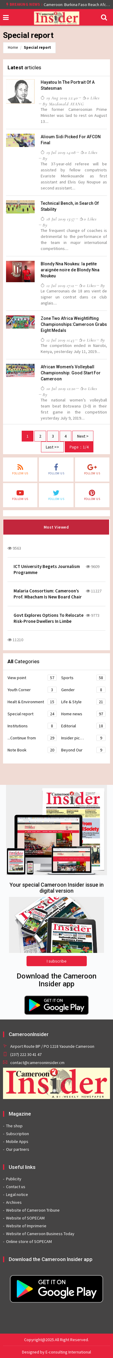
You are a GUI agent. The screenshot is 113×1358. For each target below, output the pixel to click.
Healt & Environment (32, 702)
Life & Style (83, 702)
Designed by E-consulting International (56, 1352)
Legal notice (17, 1194)
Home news (83, 714)
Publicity (13, 1179)
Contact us (15, 1186)
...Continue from (32, 738)
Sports (83, 678)
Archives (14, 1202)
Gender (83, 690)
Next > (83, 436)
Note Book (32, 750)
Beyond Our (83, 750)
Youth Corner (32, 690)
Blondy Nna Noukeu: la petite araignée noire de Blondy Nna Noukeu (70, 269)
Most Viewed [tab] (56, 527)
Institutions (32, 726)
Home (13, 47)
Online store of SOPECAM (29, 1241)
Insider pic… (83, 738)
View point (32, 678)
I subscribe (57, 961)
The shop (14, 1126)
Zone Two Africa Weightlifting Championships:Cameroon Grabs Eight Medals (74, 324)
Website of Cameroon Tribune (33, 1210)
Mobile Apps (17, 1141)
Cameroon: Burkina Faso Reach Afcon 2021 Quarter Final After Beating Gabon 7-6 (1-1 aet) (77, 4)
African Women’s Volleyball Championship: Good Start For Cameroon (71, 372)
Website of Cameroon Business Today (40, 1233)
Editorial (83, 726)
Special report (37, 47)
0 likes (90, 98)
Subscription (17, 1133)
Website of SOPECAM (25, 1218)
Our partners (17, 1149)
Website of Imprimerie (26, 1225)
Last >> (52, 447)
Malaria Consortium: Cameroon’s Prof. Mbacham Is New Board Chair (48, 594)
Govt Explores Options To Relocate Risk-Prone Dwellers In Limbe (48, 618)
